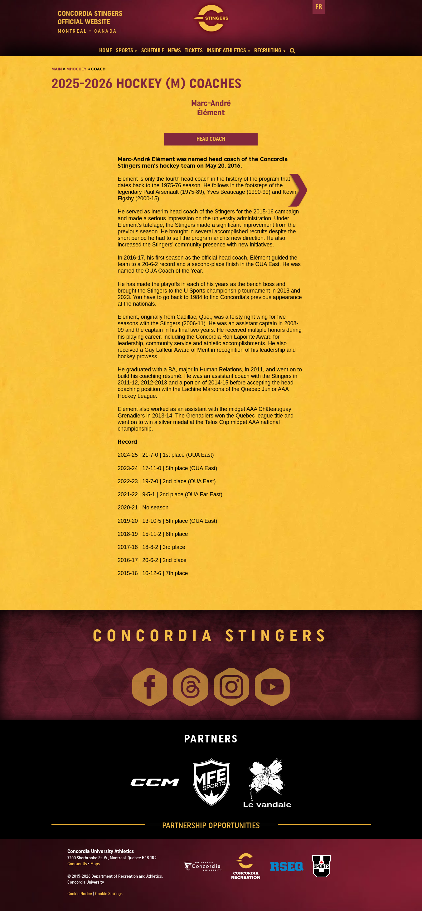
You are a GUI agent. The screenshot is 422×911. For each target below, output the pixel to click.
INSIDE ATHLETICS (226, 50)
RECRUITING (267, 50)
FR (318, 6)
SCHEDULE (152, 50)
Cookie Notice (79, 894)
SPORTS (124, 50)
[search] (292, 50)
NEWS (174, 50)
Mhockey (76, 69)
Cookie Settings (109, 894)
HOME (105, 50)
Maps (95, 864)
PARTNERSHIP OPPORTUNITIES (211, 826)
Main (56, 69)
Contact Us (77, 864)
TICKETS (194, 50)
